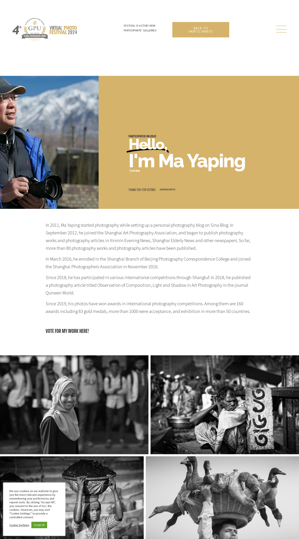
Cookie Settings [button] (19, 525)
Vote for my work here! (67, 331)
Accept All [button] (39, 525)
